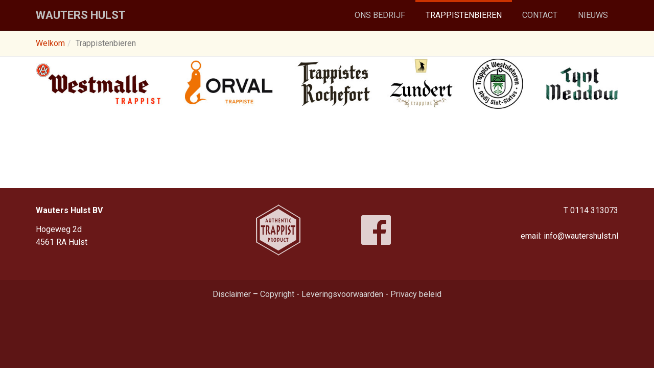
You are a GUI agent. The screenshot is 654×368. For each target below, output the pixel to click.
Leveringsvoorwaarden (342, 294)
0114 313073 (594, 210)
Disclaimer (232, 294)
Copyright (277, 294)
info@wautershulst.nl (581, 236)
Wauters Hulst (81, 15)
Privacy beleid (415, 294)
